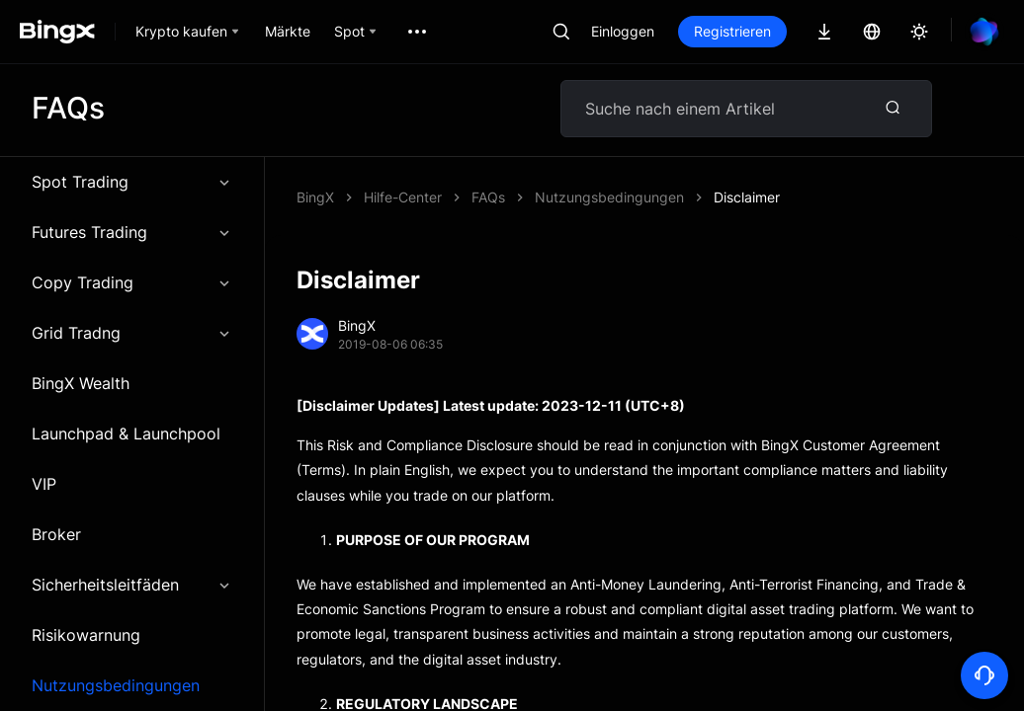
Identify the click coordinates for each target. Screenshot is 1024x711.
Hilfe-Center (403, 197)
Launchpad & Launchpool (126, 433)
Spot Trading (132, 182)
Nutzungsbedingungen (116, 685)
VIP (44, 484)
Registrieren (732, 31)
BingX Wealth (80, 383)
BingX (315, 197)
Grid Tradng (132, 333)
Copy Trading (132, 282)
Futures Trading (132, 232)
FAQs (488, 197)
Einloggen (622, 31)
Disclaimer (747, 197)
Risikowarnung (86, 635)
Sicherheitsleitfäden (132, 584)
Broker (56, 534)
